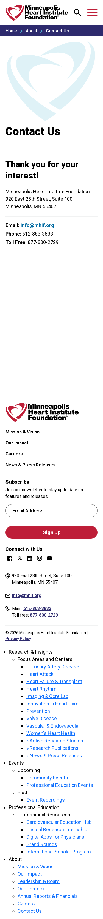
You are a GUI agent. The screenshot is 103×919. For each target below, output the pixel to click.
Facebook (9, 558)
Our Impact (16, 443)
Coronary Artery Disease (52, 667)
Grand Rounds (41, 844)
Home (11, 30)
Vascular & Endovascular (53, 726)
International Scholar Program (58, 852)
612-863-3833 (37, 608)
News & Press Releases (30, 464)
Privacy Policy (18, 638)
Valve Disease (41, 718)
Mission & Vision (22, 432)
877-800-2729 (44, 615)
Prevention (38, 711)
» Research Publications (52, 748)
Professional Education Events (59, 785)
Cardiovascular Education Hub (59, 822)
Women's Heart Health (50, 733)
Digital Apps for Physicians (55, 837)
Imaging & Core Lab (47, 696)
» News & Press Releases (54, 755)
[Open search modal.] (78, 13)
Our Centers (31, 889)
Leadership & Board (39, 881)
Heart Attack (40, 674)
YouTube (49, 558)
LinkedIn (29, 558)
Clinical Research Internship (56, 829)
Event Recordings (45, 800)
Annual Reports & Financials (48, 896)
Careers (14, 453)
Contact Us (30, 911)
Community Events (47, 778)
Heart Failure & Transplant (54, 681)
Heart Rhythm (41, 689)
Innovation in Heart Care (52, 704)
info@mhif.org (37, 225)
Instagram (39, 558)
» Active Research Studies (54, 741)
